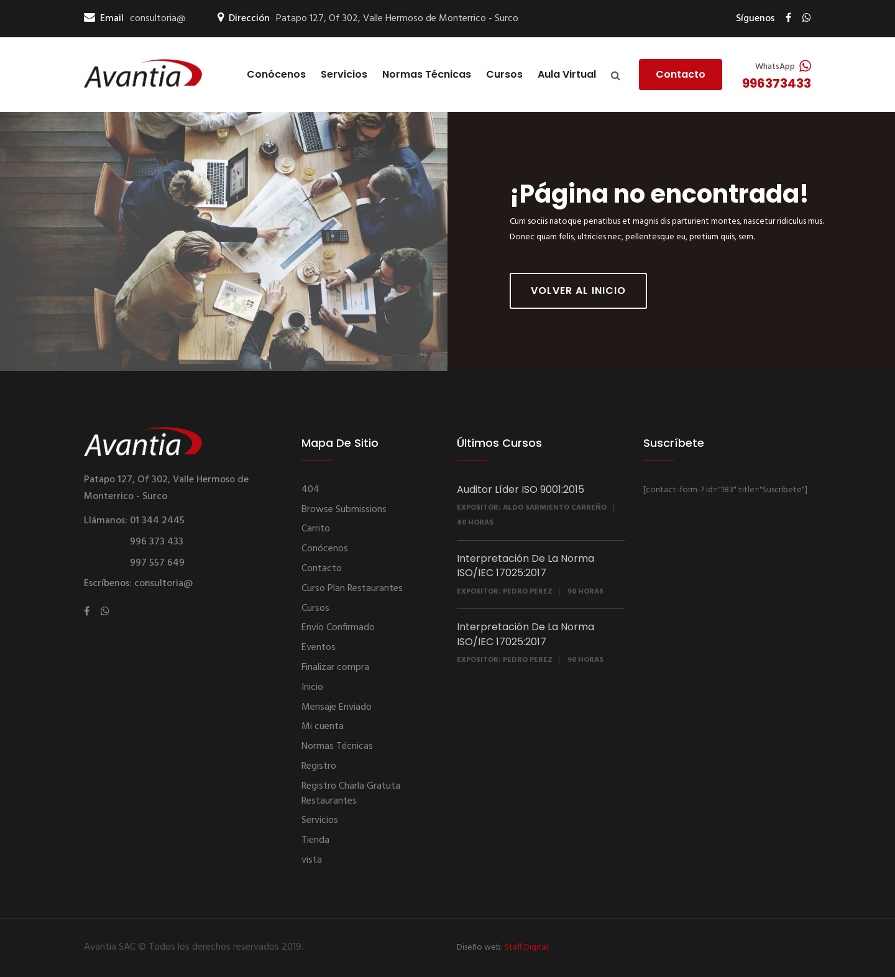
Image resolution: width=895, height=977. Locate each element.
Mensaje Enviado (336, 707)
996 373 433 (156, 542)
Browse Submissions (344, 510)
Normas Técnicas (426, 74)
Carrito (315, 529)
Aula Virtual (567, 74)
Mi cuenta (322, 726)
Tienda (315, 840)
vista (311, 860)
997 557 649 (157, 563)
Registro (318, 766)
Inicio (312, 687)
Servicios (344, 74)
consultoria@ (158, 19)
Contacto (680, 74)
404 (310, 490)
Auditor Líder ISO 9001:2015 (520, 489)
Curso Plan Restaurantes (352, 588)
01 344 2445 (157, 521)
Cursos (504, 74)
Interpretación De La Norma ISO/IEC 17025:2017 (525, 565)
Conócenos (276, 74)
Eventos (318, 648)
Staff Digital (526, 947)
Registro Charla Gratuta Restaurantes (350, 793)
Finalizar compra (335, 667)
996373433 (776, 83)
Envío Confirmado (338, 628)
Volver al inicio (578, 290)
